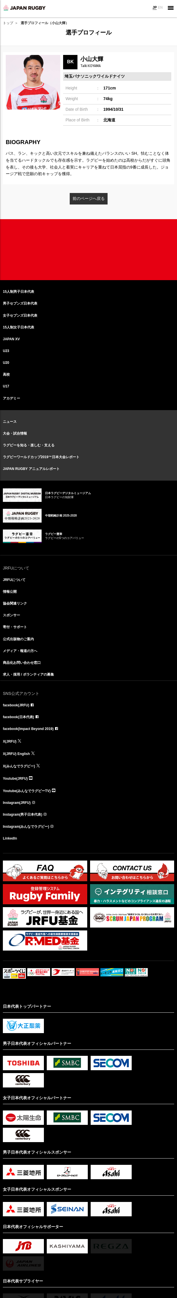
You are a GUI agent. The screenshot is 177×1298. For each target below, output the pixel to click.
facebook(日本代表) (18, 717)
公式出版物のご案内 (18, 639)
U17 (6, 386)
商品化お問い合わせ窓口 (22, 663)
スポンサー (11, 615)
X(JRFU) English (16, 754)
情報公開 (10, 592)
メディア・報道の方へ (20, 651)
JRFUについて (14, 580)
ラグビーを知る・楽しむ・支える (29, 445)
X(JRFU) (9, 741)
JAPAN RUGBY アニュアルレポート (31, 469)
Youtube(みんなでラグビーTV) (26, 791)
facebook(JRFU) (16, 705)
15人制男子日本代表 (18, 292)
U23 (6, 351)
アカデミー (11, 398)
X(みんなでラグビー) (19, 766)
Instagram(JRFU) (17, 803)
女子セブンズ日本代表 (20, 315)
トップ (8, 23)
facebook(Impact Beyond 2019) (28, 729)
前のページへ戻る (89, 198)
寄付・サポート (15, 627)
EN (160, 7)
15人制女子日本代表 (18, 327)
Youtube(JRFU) (15, 779)
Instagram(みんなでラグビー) (26, 827)
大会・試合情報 (15, 433)
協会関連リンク (15, 603)
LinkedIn (10, 838)
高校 (6, 374)
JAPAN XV (11, 339)
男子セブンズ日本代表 (20, 303)
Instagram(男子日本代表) (22, 815)
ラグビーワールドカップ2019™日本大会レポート (41, 457)
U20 (6, 363)
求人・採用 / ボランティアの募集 (28, 674)
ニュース (10, 422)
